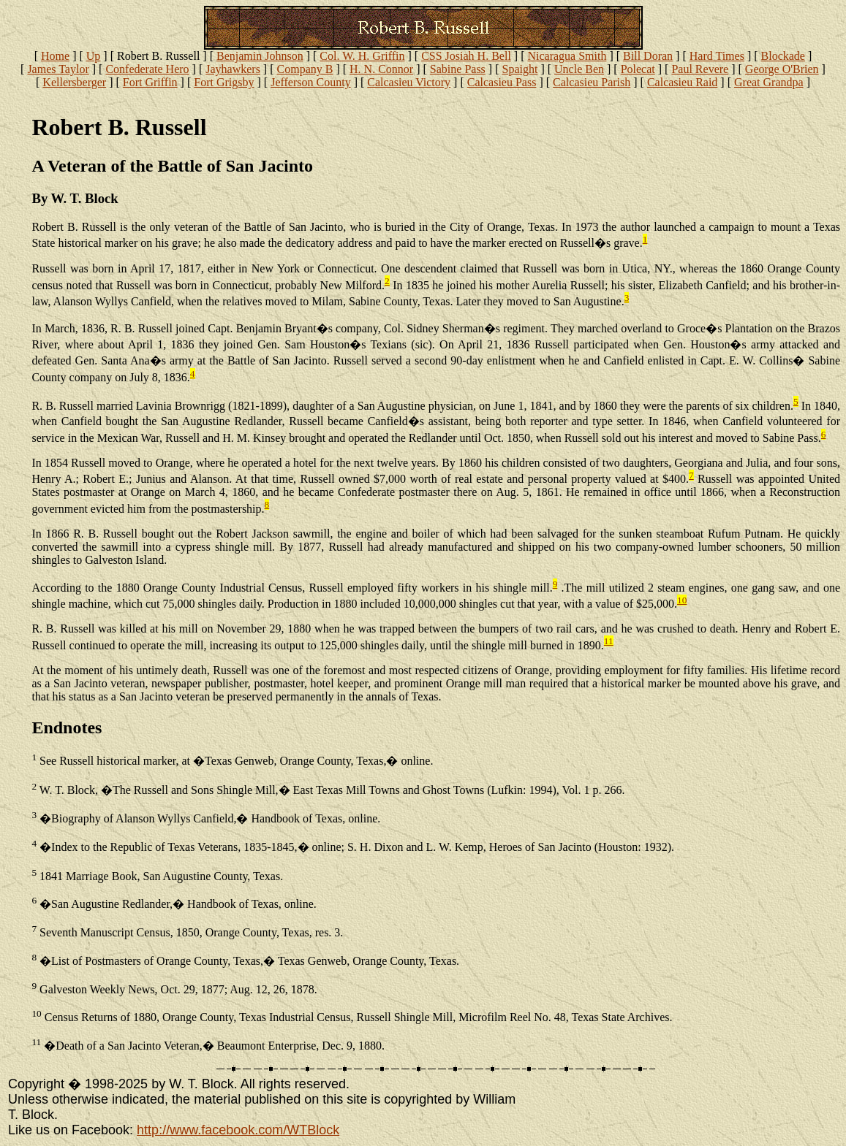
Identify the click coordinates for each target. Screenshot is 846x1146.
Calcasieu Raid (682, 82)
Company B (305, 69)
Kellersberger (74, 82)
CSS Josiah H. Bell (466, 56)
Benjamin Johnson (259, 56)
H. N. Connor (381, 69)
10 (682, 600)
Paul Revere (699, 69)
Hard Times (717, 56)
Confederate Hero (147, 69)
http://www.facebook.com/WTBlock (238, 1130)
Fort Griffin (150, 82)
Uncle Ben (579, 69)
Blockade (783, 56)
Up (93, 56)
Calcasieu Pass (502, 82)
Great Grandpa (769, 82)
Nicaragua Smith (566, 56)
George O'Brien (782, 69)
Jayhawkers (232, 69)
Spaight (519, 69)
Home (55, 56)
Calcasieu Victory (408, 82)
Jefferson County (310, 82)
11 (608, 640)
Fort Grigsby (224, 82)
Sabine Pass (458, 69)
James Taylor (57, 69)
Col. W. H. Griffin (362, 56)
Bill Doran (648, 56)
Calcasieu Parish (591, 82)
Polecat (638, 69)
